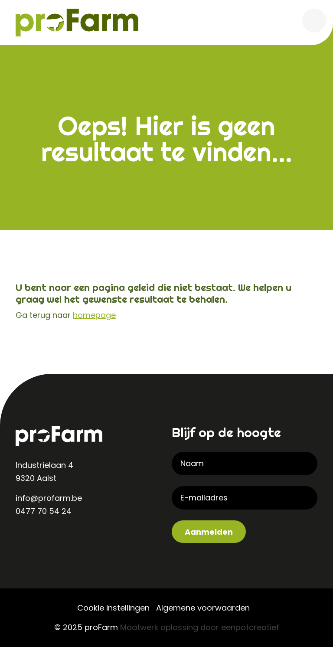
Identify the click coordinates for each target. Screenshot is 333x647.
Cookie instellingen (113, 607)
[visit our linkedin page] (24, 539)
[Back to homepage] (77, 21)
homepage (94, 315)
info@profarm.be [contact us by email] (49, 498)
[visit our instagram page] (41, 539)
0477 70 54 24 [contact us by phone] (44, 511)
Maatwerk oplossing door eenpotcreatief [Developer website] (199, 627)
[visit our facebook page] (59, 539)
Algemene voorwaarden (203, 607)
